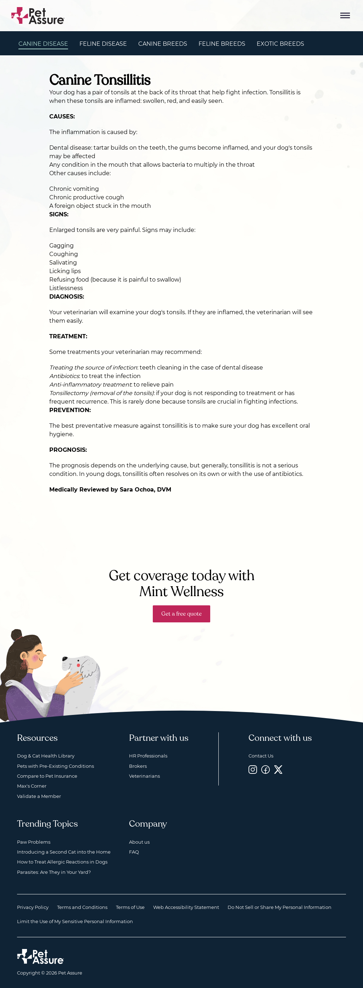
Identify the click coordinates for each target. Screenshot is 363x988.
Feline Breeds (222, 43)
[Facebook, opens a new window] (265, 769)
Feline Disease (103, 43)
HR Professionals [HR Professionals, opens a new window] (148, 756)
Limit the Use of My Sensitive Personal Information (75, 921)
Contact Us (260, 756)
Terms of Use (130, 907)
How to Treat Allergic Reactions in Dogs (62, 862)
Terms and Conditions (82, 907)
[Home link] (40, 956)
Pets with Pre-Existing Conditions (55, 766)
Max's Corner (31, 786)
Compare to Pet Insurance (47, 776)
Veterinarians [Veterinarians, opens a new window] (144, 776)
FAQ (134, 852)
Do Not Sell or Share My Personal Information (279, 907)
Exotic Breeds (280, 43)
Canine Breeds (162, 43)
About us (139, 842)
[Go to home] (38, 15)
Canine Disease (43, 43)
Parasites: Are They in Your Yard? (54, 872)
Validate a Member (39, 796)
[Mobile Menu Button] (345, 15)
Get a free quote (181, 614)
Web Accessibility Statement (186, 907)
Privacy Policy (33, 907)
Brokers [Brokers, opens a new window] (138, 766)
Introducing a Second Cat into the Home (64, 852)
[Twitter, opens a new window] (278, 769)
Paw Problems (33, 842)
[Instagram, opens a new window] (252, 769)
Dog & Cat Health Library (45, 756)
